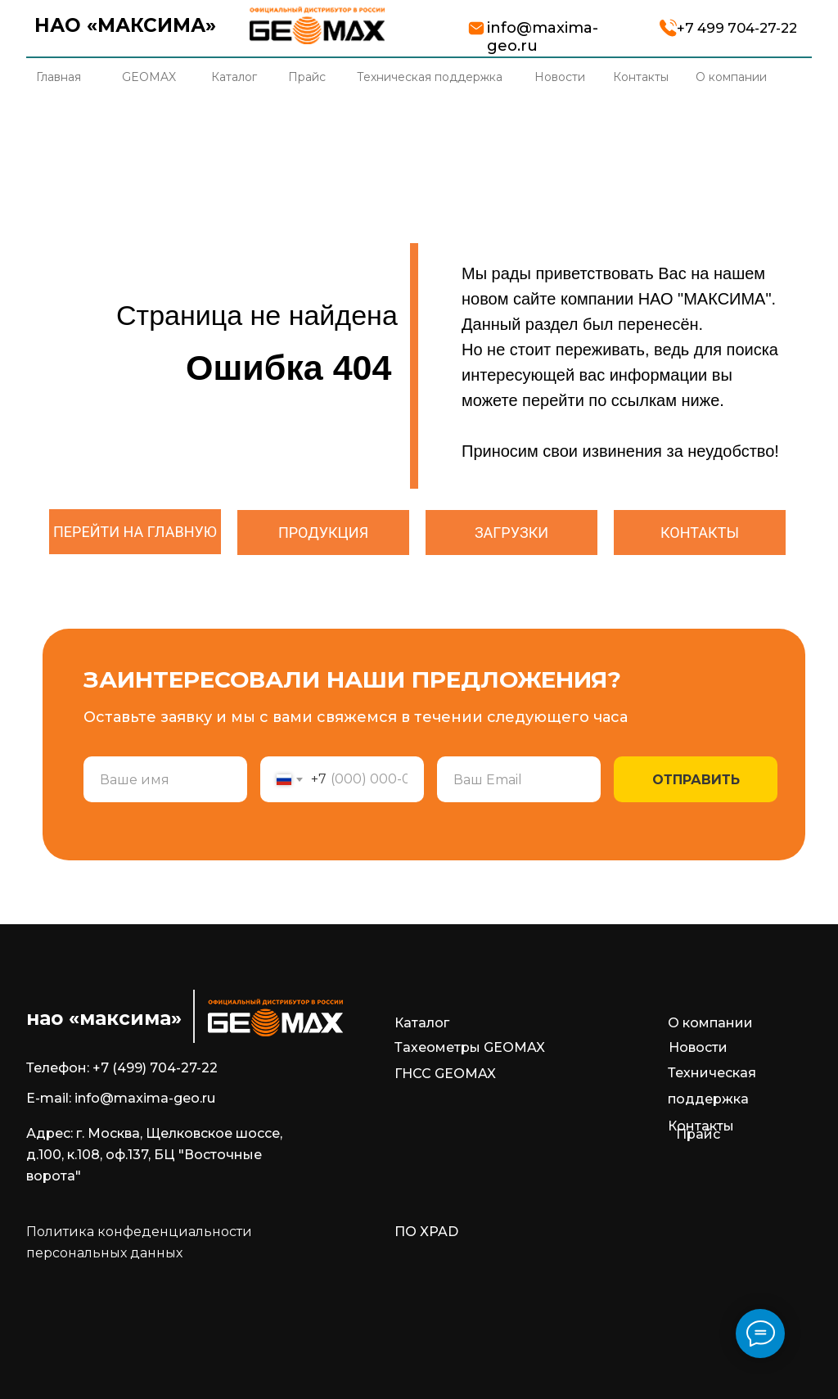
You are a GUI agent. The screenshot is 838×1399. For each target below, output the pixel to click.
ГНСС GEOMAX (445, 1073)
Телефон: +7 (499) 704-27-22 (122, 1068)
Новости (698, 1047)
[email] (519, 779)
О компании (710, 1023)
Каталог (421, 1023)
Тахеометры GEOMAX (469, 1047)
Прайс (698, 1134)
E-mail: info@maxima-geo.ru (120, 1098)
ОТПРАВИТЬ (696, 780)
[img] (317, 25)
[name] (165, 779)
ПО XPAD (426, 1231)
